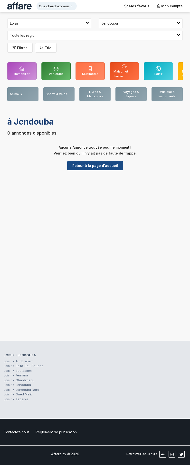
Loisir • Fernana (16, 375)
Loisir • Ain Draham (18, 361)
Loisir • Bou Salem (18, 371)
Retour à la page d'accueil (95, 166)
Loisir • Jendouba (17, 385)
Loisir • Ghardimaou (19, 380)
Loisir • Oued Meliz (18, 394)
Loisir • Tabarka (16, 399)
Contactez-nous (16, 432)
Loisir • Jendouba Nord (21, 390)
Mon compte (170, 6)
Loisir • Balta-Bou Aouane (23, 366)
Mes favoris (136, 6)
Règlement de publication (56, 432)
